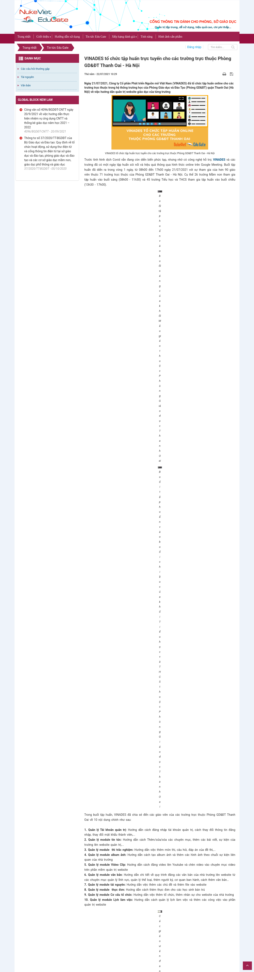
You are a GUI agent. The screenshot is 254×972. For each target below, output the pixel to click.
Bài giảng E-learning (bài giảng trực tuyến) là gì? (118, 826)
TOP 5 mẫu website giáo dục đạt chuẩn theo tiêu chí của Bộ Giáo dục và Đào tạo (140, 820)
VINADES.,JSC (230, 947)
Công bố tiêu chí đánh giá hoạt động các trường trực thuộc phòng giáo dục (135, 932)
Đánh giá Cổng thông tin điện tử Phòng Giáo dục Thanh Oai (126, 815)
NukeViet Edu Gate (209, 647)
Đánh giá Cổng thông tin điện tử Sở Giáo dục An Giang (123, 843)
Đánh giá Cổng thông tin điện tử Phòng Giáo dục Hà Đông (124, 882)
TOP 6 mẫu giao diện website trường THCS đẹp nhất (121, 832)
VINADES (219, 159)
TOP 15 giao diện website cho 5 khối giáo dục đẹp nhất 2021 (126, 888)
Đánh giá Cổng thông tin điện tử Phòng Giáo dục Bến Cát (123, 899)
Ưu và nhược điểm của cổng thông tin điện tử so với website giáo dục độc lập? (138, 849)
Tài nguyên (27, 77)
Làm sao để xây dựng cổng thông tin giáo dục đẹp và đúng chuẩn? (130, 905)
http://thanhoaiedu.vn (194, 652)
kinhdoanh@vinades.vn (117, 720)
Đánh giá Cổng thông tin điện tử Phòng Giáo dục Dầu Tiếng (125, 893)
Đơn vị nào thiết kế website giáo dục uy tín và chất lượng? (125, 809)
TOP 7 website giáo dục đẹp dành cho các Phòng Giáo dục (125, 876)
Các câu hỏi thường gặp (35, 68)
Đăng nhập (194, 47)
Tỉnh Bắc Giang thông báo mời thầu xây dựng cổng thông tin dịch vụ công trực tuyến (142, 837)
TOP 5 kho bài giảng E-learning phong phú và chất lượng (124, 860)
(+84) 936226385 (114, 715)
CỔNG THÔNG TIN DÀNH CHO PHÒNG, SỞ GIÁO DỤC (193, 22)
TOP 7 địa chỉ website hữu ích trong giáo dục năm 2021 (123, 916)
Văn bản (26, 85)
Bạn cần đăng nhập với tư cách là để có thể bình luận (138, 782)
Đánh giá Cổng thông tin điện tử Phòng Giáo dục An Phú (124, 854)
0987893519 (152, 715)
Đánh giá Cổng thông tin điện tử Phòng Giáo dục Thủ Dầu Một (127, 910)
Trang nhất (23, 36)
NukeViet (201, 947)
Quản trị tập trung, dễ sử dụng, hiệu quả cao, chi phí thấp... (193, 27)
